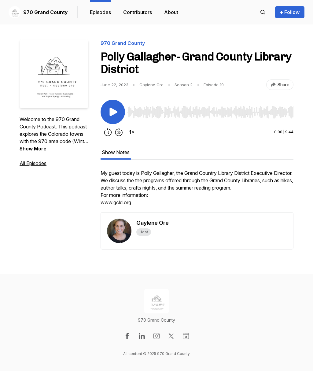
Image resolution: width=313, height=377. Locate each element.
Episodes (100, 12)
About (171, 12)
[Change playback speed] (132, 132)
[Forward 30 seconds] (119, 132)
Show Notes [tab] (116, 152)
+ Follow (290, 12)
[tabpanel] (197, 190)
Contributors (137, 12)
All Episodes (33, 163)
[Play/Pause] (113, 112)
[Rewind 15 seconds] (108, 132)
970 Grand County (45, 12)
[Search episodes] (262, 12)
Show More (33, 149)
